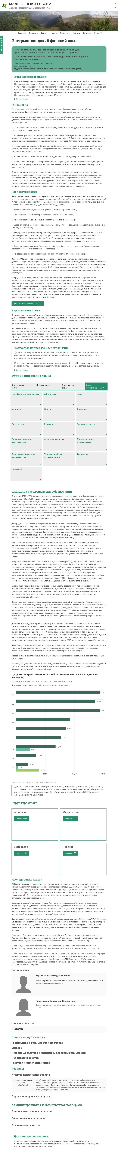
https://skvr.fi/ (23, 1085)
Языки (43, 33)
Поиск (97, 33)
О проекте (33, 33)
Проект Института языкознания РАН (29, 7)
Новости (53, 33)
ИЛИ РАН (18, 1028)
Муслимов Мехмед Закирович (27, 1141)
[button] (24, 685)
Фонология (65, 33)
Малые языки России (30, 3)
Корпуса (76, 33)
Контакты (87, 33)
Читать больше (22, 99)
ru (115, 4)
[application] (59, 730)
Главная (22, 33)
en (115, 7)
